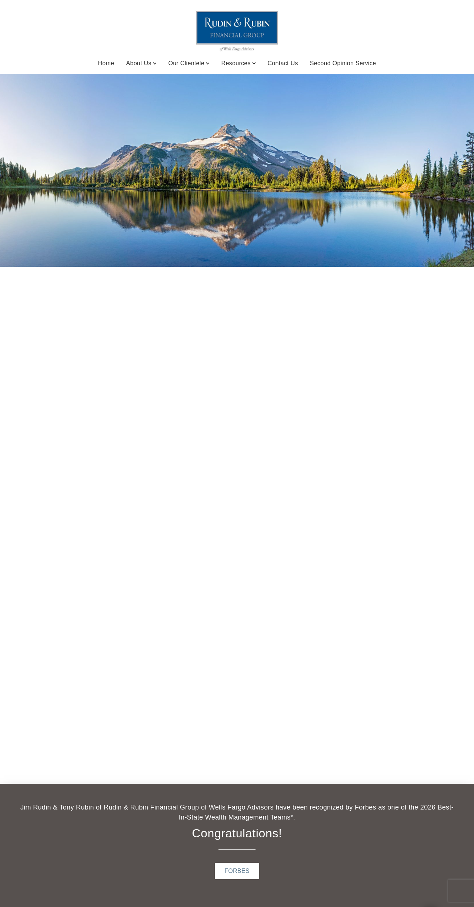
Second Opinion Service (343, 63)
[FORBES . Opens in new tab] (237, 871)
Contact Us (282, 63)
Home (106, 63)
